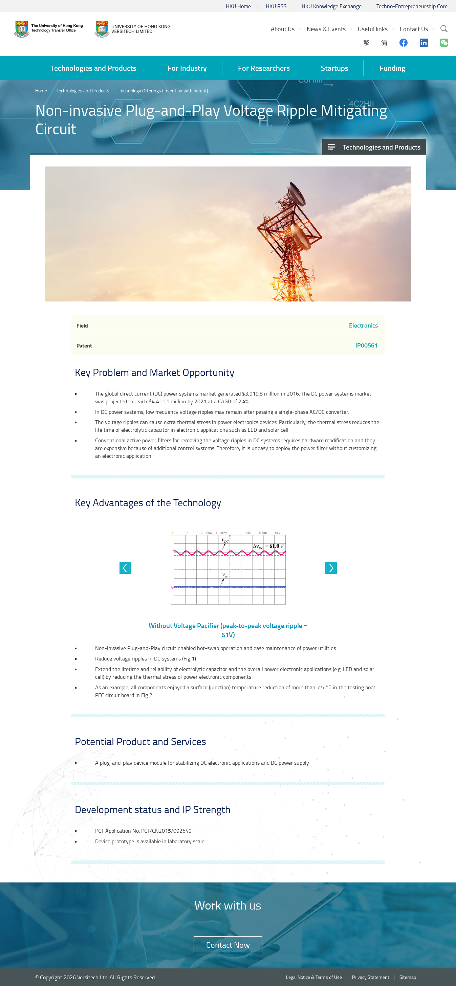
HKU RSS (276, 6)
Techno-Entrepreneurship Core (412, 6)
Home (41, 90)
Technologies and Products (83, 90)
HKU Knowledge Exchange (332, 6)
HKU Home (238, 6)
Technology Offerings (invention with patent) (163, 90)
